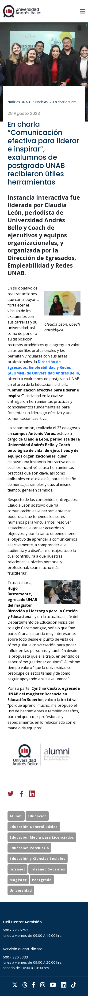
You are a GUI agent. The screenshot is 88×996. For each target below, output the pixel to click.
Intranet (17, 883)
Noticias (41, 102)
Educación (37, 830)
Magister (18, 893)
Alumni (16, 830)
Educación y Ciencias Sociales (37, 872)
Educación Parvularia (29, 862)
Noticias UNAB (19, 102)
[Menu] (82, 11)
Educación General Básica (34, 840)
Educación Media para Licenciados (42, 851)
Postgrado (42, 893)
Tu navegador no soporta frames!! (44, 949)
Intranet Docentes (48, 883)
